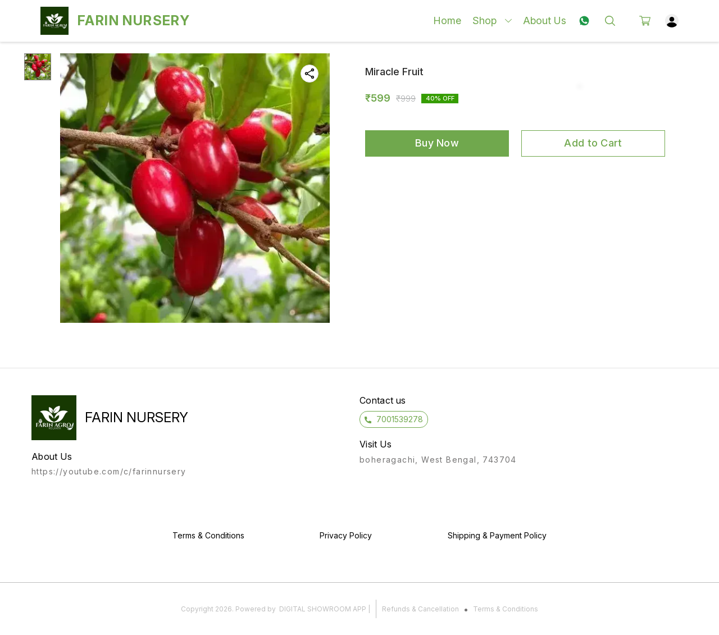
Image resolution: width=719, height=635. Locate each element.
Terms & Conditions (505, 609)
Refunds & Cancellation (420, 609)
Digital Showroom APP (322, 609)
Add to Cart (593, 143)
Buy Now (437, 143)
